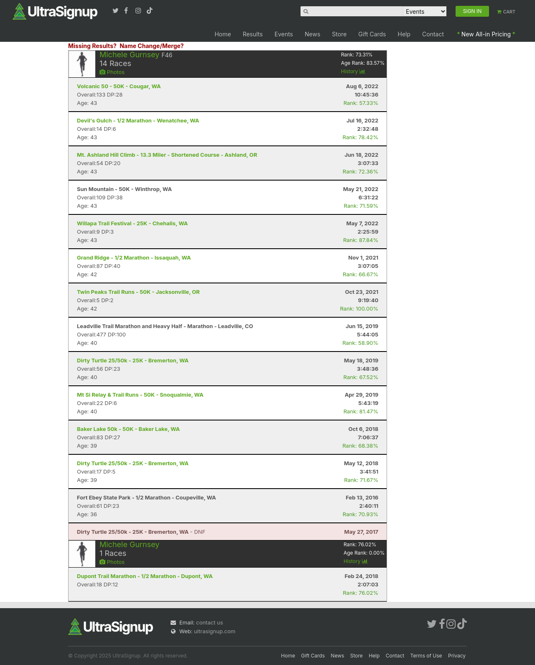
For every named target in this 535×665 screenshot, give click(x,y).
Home (222, 34)
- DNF (141, 531)
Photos (112, 72)
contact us (209, 622)
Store (339, 34)
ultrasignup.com (214, 631)
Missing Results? (92, 45)
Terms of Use (426, 655)
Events (284, 34)
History (353, 71)
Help (404, 34)
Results (253, 34)
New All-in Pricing (486, 34)
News (312, 34)
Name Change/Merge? (152, 45)
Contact (433, 34)
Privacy (457, 655)
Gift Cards (372, 34)
